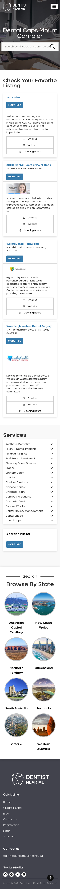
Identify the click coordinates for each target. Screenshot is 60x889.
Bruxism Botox (15, 473)
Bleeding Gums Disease (21, 463)
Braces (10, 468)
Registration (11, 825)
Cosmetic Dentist (17, 501)
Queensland (44, 668)
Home (7, 802)
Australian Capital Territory (16, 628)
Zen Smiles (13, 97)
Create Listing (12, 808)
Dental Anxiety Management (24, 511)
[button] (14, 544)
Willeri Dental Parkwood (22, 244)
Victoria (16, 744)
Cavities (11, 477)
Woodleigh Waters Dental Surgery (29, 326)
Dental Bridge (14, 516)
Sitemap (9, 836)
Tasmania (43, 708)
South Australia (16, 708)
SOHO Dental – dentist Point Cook (28, 165)
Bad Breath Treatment (20, 458)
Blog (6, 813)
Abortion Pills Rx (18, 534)
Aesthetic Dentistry (18, 444)
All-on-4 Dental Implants (21, 449)
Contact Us (10, 819)
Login (6, 831)
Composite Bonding (18, 496)
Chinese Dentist (16, 487)
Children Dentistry (17, 482)
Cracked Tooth (15, 506)
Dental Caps (13, 520)
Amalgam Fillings (16, 453)
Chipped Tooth (15, 492)
